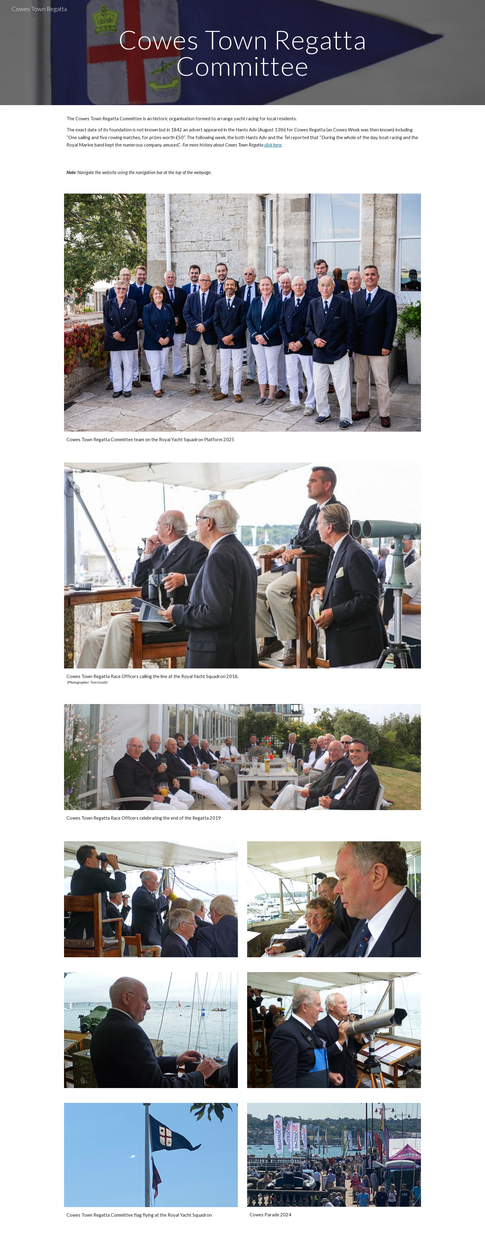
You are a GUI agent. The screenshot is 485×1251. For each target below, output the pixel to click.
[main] (242, 53)
